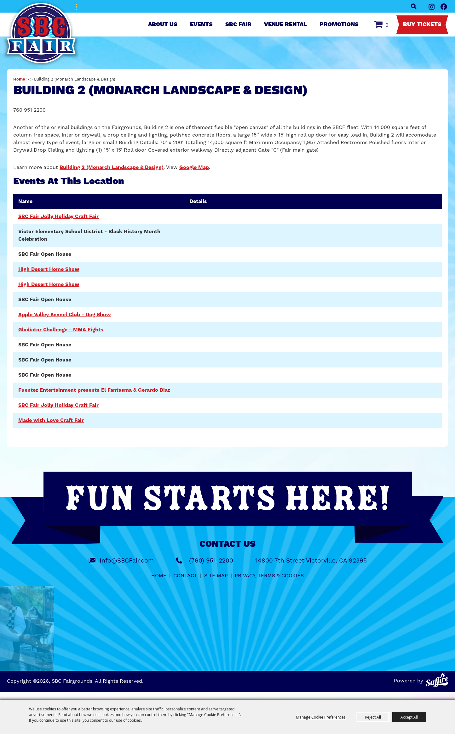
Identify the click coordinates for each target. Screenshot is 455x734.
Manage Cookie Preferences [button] (321, 717)
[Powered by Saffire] (437, 680)
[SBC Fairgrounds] (41, 34)
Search (413, 6)
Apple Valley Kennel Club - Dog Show (64, 314)
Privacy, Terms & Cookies (269, 576)
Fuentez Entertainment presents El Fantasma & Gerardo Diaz (94, 390)
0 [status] (387, 25)
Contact (185, 576)
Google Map (194, 167)
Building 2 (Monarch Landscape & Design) (112, 167)
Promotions (339, 24)
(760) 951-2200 (211, 560)
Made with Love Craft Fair (51, 420)
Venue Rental (285, 24)
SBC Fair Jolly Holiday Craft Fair (58, 216)
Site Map (216, 576)
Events (201, 24)
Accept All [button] (409, 717)
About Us (162, 24)
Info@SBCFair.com (127, 560)
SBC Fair (238, 24)
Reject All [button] (373, 717)
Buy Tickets (422, 24)
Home (19, 79)
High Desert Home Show (48, 269)
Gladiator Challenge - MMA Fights (60, 330)
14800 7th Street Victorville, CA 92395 (311, 560)
